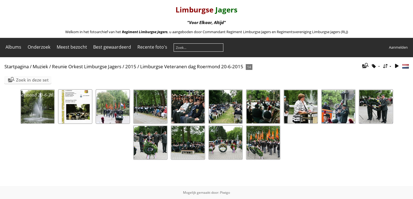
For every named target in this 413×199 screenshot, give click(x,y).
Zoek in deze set (32, 80)
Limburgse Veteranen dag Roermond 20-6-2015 (191, 66)
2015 (130, 66)
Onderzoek (39, 47)
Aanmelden (398, 47)
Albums (13, 47)
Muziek (40, 66)
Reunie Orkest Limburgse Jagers (86, 66)
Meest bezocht (72, 47)
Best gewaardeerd (112, 47)
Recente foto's (152, 47)
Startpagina (16, 66)
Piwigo (225, 192)
